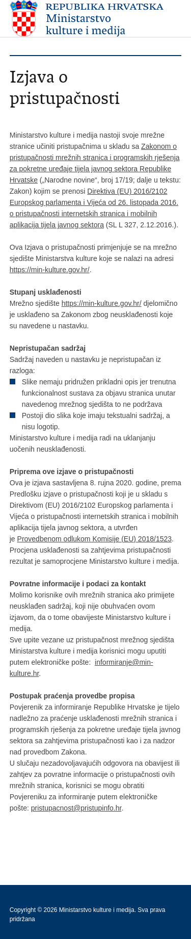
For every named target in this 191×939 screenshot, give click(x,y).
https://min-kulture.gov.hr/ (50, 270)
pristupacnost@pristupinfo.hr (76, 808)
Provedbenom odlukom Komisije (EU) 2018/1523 (94, 539)
